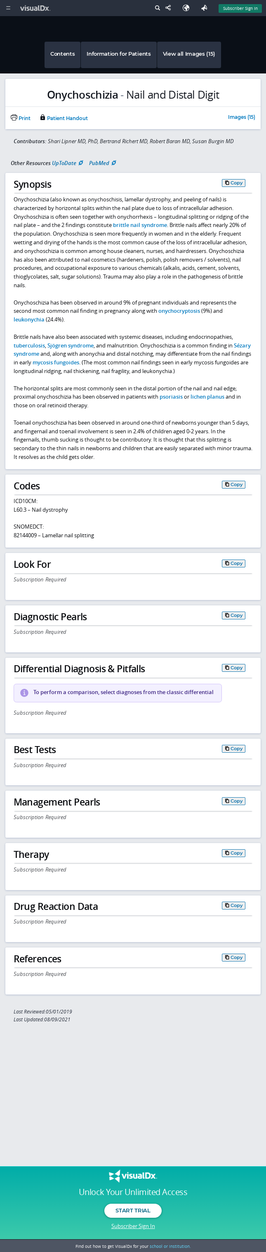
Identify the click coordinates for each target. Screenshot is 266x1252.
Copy (237, 183)
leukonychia (29, 319)
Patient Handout (63, 118)
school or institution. (170, 1246)
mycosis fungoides (56, 362)
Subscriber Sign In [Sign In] (240, 8)
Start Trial (132, 1210)
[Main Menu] (8, 8)
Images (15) (241, 117)
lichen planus (207, 396)
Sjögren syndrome (70, 345)
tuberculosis (29, 345)
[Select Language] (188, 8)
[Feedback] (206, 8)
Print (21, 118)
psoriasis (171, 396)
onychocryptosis (179, 310)
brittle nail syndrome (140, 225)
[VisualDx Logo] (36, 8)
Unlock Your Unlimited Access (133, 1192)
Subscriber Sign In (133, 1226)
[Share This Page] (170, 8)
